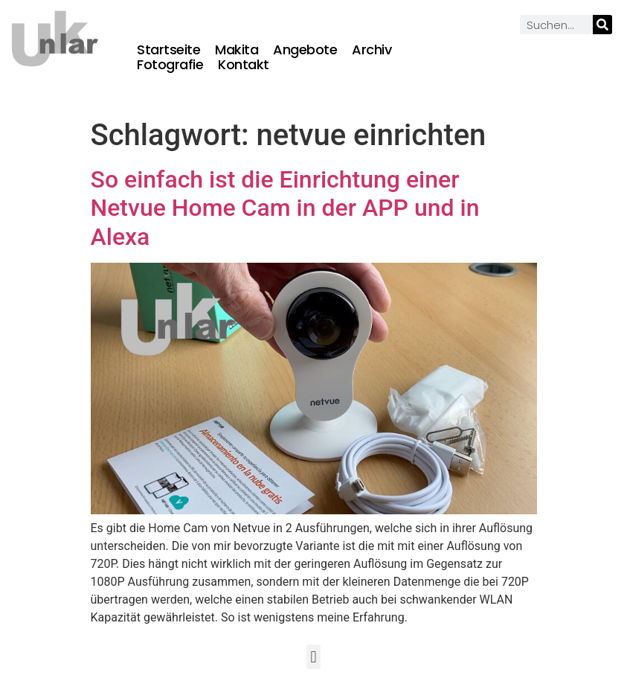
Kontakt (243, 64)
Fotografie (170, 64)
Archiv (371, 49)
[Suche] (602, 24)
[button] (313, 657)
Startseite (168, 49)
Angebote (305, 49)
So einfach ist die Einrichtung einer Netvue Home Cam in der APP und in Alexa (285, 208)
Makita (236, 49)
